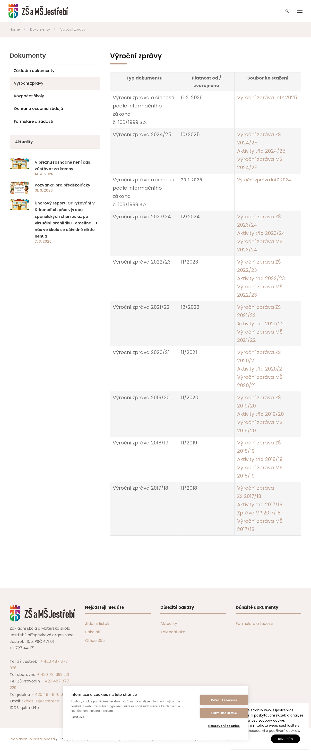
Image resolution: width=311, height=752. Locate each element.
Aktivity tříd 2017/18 (259, 504)
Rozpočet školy (29, 96)
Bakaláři (92, 632)
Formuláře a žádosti (33, 121)
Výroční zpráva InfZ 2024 (264, 180)
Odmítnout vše (217, 713)
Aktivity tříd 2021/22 (260, 323)
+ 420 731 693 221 (53, 674)
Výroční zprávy (28, 83)
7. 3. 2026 (43, 241)
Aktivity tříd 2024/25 (261, 151)
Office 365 (95, 640)
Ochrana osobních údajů (38, 108)
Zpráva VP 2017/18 (259, 512)
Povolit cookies (217, 700)
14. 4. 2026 (44, 174)
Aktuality (168, 623)
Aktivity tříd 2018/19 (260, 459)
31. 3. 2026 (44, 190)
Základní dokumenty (34, 70)
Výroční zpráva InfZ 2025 (267, 97)
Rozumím (285, 739)
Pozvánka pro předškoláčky (62, 185)
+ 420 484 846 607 (50, 694)
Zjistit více (77, 717)
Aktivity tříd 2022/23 (261, 278)
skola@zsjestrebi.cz (40, 701)
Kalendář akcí (173, 632)
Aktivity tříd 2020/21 (260, 368)
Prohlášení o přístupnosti (32, 739)
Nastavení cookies (216, 726)
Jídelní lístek (97, 623)
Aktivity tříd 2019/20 (260, 414)
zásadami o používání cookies (273, 730)
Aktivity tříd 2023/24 (261, 233)
